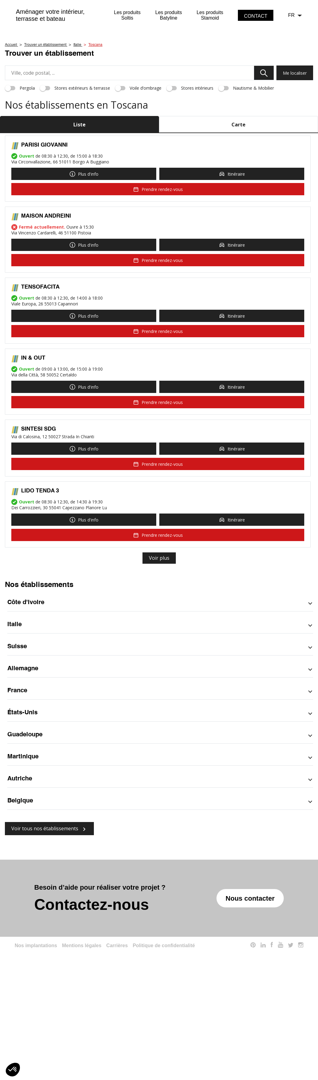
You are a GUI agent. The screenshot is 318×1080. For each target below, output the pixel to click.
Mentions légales (82, 1030)
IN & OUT (33, 443)
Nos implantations (36, 1030)
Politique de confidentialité (164, 1030)
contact (255, 16)
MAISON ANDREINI (46, 301)
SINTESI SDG (38, 514)
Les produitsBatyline (168, 15)
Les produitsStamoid (210, 15)
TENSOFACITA (40, 372)
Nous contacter (250, 983)
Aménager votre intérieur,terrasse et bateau (50, 15)
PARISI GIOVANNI (44, 230)
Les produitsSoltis (127, 15)
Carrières (117, 1030)
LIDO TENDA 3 (40, 575)
